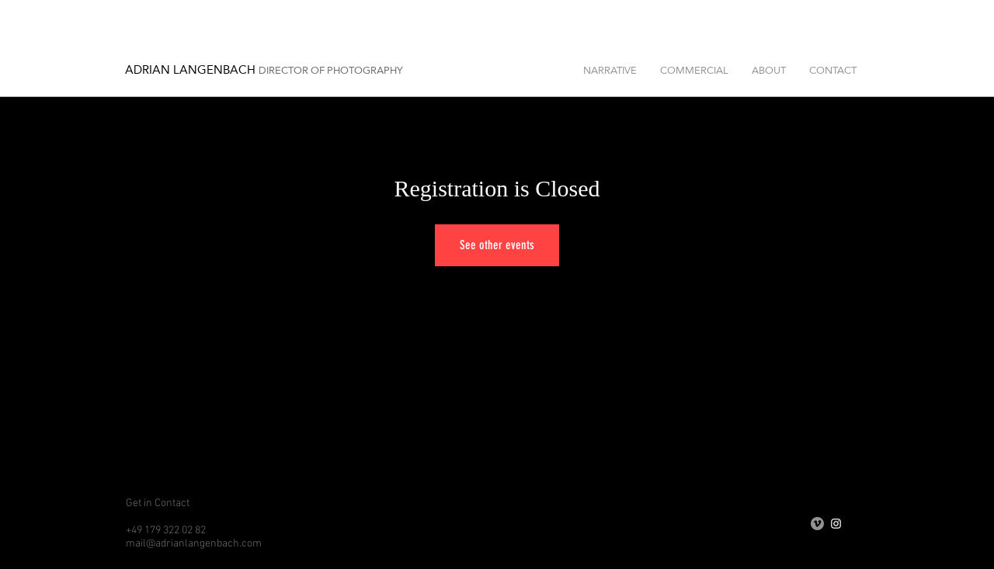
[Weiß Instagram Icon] (836, 523)
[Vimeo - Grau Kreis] (817, 523)
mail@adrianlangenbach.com (194, 543)
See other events (497, 245)
